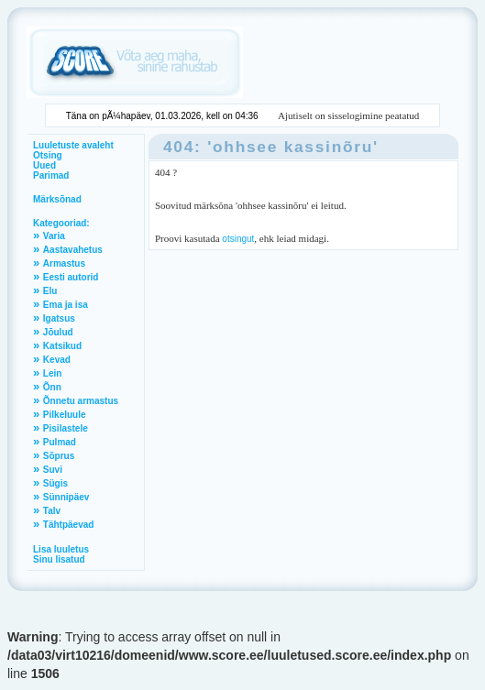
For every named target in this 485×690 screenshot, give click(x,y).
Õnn (52, 387)
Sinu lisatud (59, 559)
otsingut (238, 239)
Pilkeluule (64, 415)
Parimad (51, 175)
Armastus (64, 263)
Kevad (57, 360)
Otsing (47, 155)
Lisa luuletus (61, 549)
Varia (54, 236)
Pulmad (59, 442)
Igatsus (59, 318)
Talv (52, 511)
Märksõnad (57, 199)
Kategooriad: (61, 223)
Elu (50, 291)
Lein (52, 373)
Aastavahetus (73, 250)
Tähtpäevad (68, 525)
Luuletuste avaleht (73, 145)
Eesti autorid (71, 277)
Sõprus (58, 456)
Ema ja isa (65, 305)
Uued (44, 165)
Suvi (52, 470)
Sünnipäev (66, 497)
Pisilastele (65, 428)
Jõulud (58, 332)
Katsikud (62, 346)
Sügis (55, 483)
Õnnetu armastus (80, 401)
